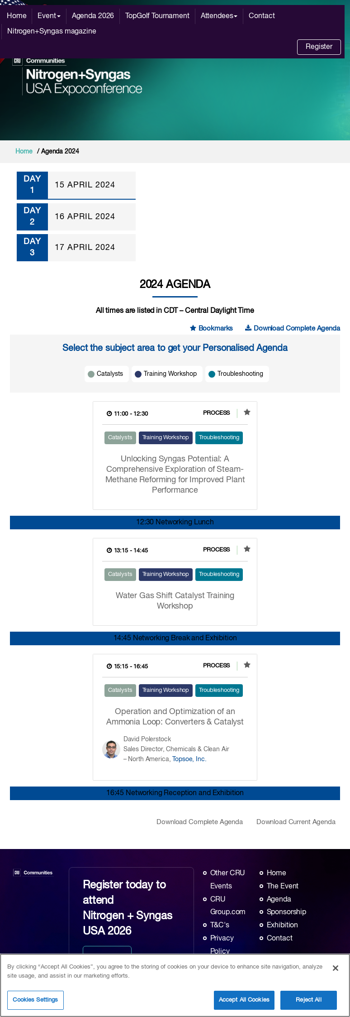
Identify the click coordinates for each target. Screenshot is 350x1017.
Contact (261, 16)
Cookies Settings (35, 1000)
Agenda (279, 899)
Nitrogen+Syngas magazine (51, 31)
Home (16, 16)
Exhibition (282, 925)
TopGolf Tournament (157, 16)
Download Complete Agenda (292, 328)
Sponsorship (286, 912)
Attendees (219, 16)
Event (49, 16)
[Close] (335, 968)
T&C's (219, 925)
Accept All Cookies (244, 1000)
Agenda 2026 (93, 16)
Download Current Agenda (296, 822)
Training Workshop (170, 374)
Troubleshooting (240, 374)
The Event (283, 886)
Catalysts (110, 374)
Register (319, 47)
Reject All (308, 1000)
